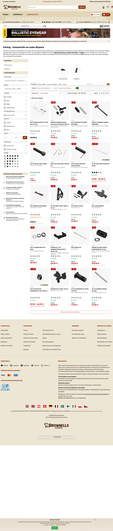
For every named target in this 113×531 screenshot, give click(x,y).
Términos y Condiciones (79, 338)
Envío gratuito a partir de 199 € (52, 1)
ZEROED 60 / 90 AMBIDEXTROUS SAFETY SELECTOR (58, 249)
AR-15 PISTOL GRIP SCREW (38, 164)
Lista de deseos (108, 7)
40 (82, 93)
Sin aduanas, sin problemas (12, 189)
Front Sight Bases (54, 223)
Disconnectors (94, 223)
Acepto (55, 528)
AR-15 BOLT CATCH (77, 206)
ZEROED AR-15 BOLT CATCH (59, 289)
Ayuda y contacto (9, 1)
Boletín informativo (6, 345)
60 (85, 93)
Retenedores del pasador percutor (36, 223)
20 (79, 93)
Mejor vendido (5, 334)
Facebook (25, 366)
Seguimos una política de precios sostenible (16, 213)
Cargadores (27, 345)
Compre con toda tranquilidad (13, 194)
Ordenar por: (35, 93)
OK (25, 137)
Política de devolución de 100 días (99, 1)
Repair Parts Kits (72, 52)
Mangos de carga (95, 140)
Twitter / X (45, 366)
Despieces (17, 14)
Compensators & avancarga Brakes (98, 265)
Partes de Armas (28, 334)
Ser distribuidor (102, 338)
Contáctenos (101, 330)
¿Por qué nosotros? (78, 330)
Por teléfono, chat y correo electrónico (15, 183)
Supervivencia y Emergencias (51, 345)
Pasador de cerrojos (75, 265)
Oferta (107, 14)
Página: (96, 93)
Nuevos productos (6, 338)
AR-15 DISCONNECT (98, 206)
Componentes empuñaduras (35, 182)
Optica (44, 338)
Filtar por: (34, 88)
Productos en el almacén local (51, 349)
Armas (25, 330)
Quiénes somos (101, 334)
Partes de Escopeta (29, 342)
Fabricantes (32, 14)
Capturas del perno (60, 52)
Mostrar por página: (73, 93)
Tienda (5, 14)
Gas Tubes (94, 182)
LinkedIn (35, 366)
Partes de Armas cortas (30, 338)
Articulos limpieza (47, 342)
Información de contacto (104, 342)
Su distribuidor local (78, 334)
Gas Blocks (32, 307)
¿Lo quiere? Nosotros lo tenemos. (14, 178)
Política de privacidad (103, 345)
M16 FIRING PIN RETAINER (38, 206)
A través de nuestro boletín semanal (15, 201)
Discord (4, 365)
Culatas (82, 52)
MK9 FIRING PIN (76, 247)
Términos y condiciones (49, 524)
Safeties (52, 265)
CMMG (31, 120)
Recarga (25, 349)
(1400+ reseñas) (61, 22)
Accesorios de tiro (47, 330)
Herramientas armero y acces (51, 334)
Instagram (14, 366)
